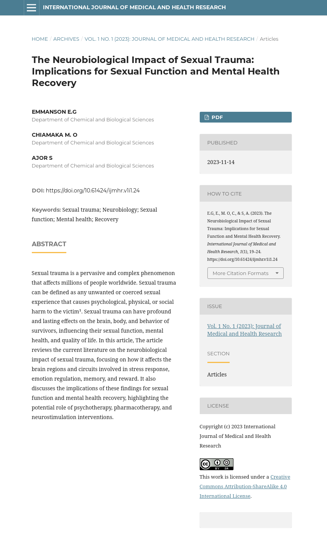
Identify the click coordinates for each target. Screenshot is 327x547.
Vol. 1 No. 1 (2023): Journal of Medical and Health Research (170, 39)
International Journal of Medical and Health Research (134, 7)
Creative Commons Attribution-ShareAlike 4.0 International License (245, 486)
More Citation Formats (241, 273)
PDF (216, 117)
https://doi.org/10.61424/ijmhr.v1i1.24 (93, 190)
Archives (66, 39)
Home (40, 39)
